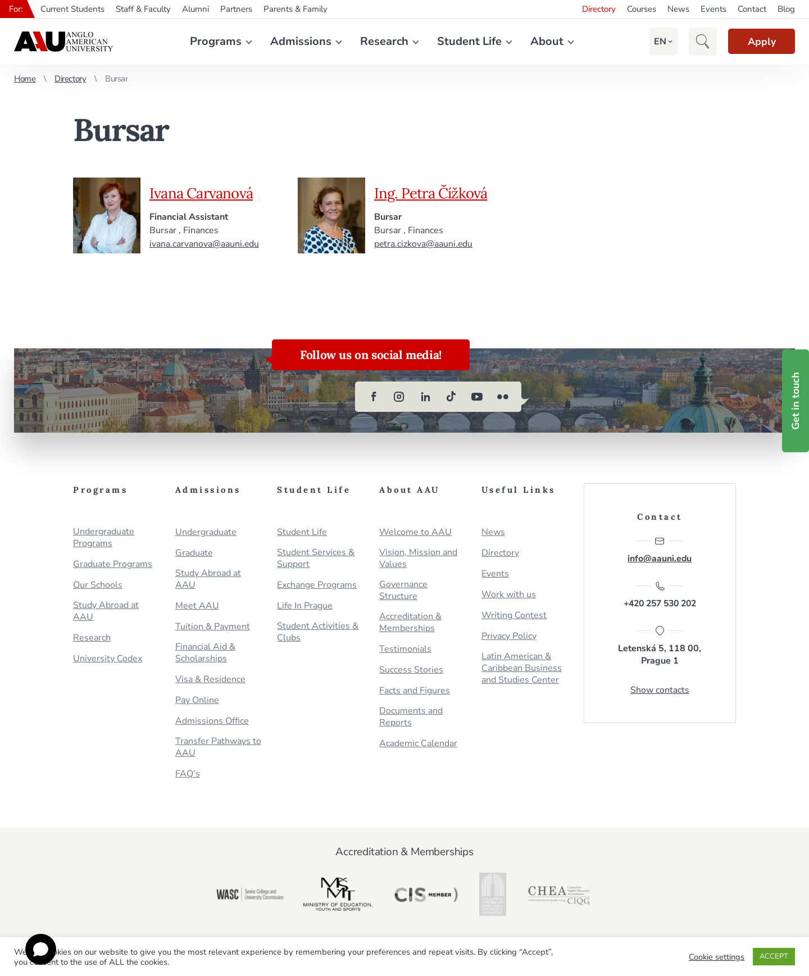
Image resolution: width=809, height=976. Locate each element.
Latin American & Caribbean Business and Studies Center (521, 668)
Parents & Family (295, 9)
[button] (654, 41)
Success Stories (411, 670)
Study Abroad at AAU (106, 611)
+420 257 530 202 (659, 596)
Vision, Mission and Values (418, 558)
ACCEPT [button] (774, 956)
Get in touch (795, 401)
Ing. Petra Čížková (434, 192)
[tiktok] (451, 396)
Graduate (194, 553)
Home (24, 78)
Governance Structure (403, 590)
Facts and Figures (414, 691)
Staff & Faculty (143, 9)
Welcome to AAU (415, 532)
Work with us (508, 595)
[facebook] (373, 396)
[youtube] (477, 396)
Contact (752, 9)
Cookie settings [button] (716, 957)
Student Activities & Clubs (317, 632)
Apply (758, 41)
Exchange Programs (317, 585)
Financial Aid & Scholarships (205, 653)
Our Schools (97, 585)
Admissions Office (212, 721)
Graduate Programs (112, 564)
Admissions (297, 41)
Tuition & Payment (212, 627)
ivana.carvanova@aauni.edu (204, 244)
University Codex (107, 659)
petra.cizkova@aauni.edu (424, 244)
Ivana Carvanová (204, 192)
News (678, 9)
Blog (786, 9)
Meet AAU (197, 606)
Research (381, 41)
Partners (236, 9)
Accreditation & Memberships (410, 622)
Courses (641, 9)
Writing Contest (514, 615)
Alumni (195, 9)
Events (713, 9)
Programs (212, 41)
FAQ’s (187, 774)
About (543, 41)
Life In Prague (305, 606)
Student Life (466, 41)
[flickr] (502, 396)
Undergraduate (206, 532)
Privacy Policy (509, 636)
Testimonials (405, 649)
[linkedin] (425, 396)
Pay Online (197, 700)
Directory (599, 9)
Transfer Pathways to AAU (218, 747)
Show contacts (659, 692)
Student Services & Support (315, 558)
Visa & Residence (210, 680)
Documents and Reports (411, 717)
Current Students (72, 9)
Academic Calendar (418, 744)
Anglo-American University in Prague (63, 41)
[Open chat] (40, 949)
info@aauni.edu (660, 550)
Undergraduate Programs (103, 538)
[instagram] (399, 396)
